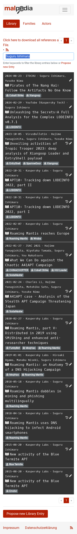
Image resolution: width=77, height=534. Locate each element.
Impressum (11, 528)
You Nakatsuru (32, 255)
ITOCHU (31, 76)
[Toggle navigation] (65, 10)
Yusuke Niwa (14, 80)
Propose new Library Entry (25, 514)
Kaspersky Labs (37, 170)
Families (29, 24)
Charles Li (34, 282)
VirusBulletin (36, 134)
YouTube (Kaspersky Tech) (45, 102)
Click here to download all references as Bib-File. (35, 42)
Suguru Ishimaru (52, 76)
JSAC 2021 (33, 245)
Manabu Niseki (27, 360)
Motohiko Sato (37, 287)
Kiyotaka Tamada (38, 250)
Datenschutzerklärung (41, 528)
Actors (46, 24)
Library (11, 24)
